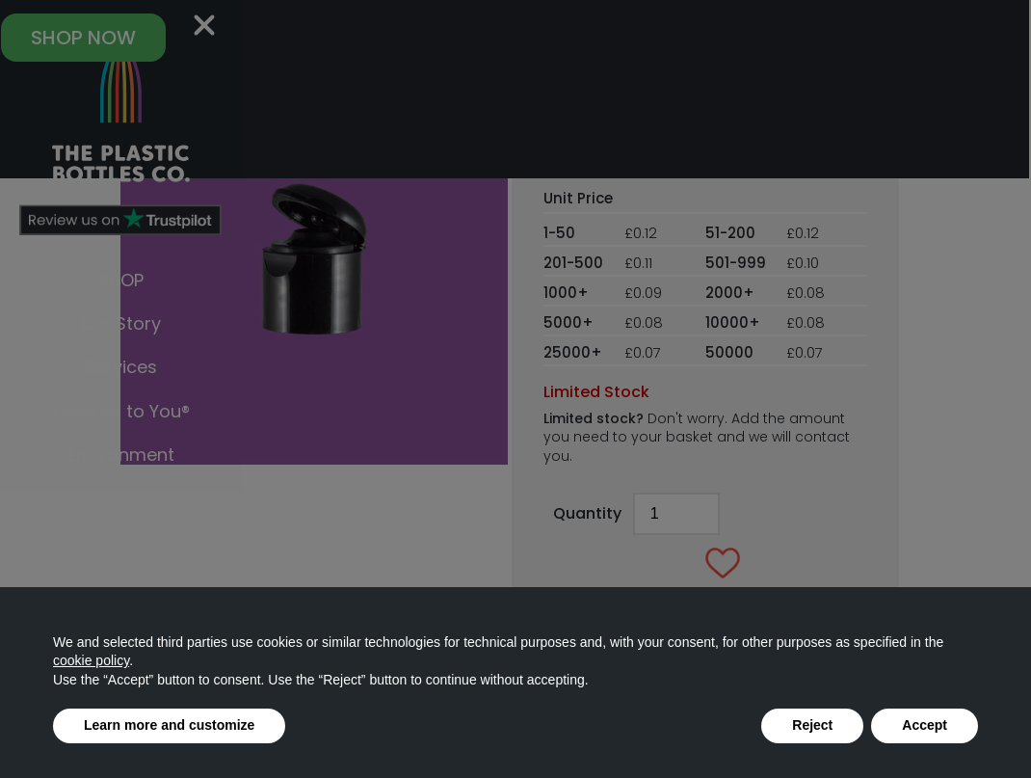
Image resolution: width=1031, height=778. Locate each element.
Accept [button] (924, 725)
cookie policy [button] (91, 660)
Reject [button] (812, 725)
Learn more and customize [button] (169, 725)
